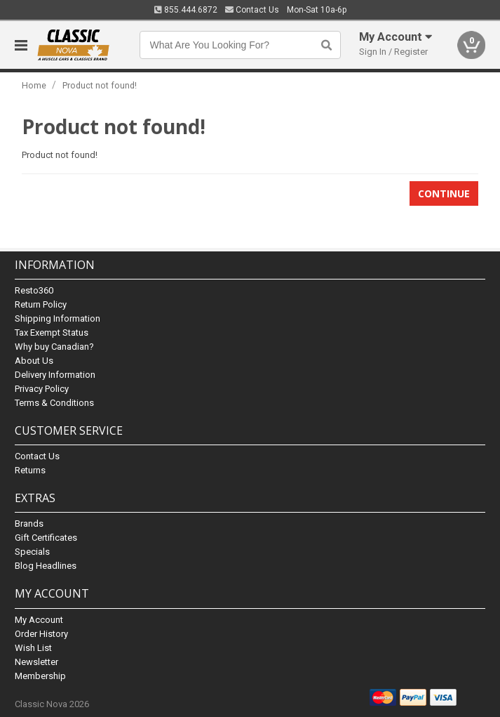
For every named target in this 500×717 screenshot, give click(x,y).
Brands (29, 523)
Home (34, 85)
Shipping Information (57, 318)
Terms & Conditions (54, 402)
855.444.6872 (185, 10)
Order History (41, 634)
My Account (39, 619)
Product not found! (99, 85)
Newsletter (36, 662)
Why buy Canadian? (54, 346)
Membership (40, 676)
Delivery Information (55, 374)
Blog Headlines (45, 565)
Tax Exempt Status (51, 332)
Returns (30, 470)
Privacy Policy (42, 388)
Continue (444, 193)
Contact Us (252, 10)
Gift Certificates (46, 537)
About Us (34, 360)
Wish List (33, 648)
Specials (32, 551)
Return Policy (41, 304)
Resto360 (34, 290)
